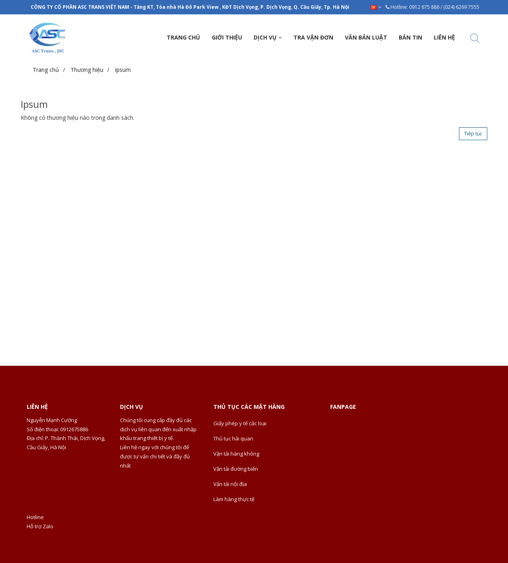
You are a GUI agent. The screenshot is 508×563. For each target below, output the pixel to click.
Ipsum (123, 69)
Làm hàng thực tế (233, 499)
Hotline (35, 517)
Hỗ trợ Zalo (40, 526)
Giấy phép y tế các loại (239, 423)
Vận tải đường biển (235, 468)
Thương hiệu (87, 69)
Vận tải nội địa (230, 484)
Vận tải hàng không (236, 453)
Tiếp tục (473, 133)
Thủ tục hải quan (233, 438)
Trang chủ (46, 69)
